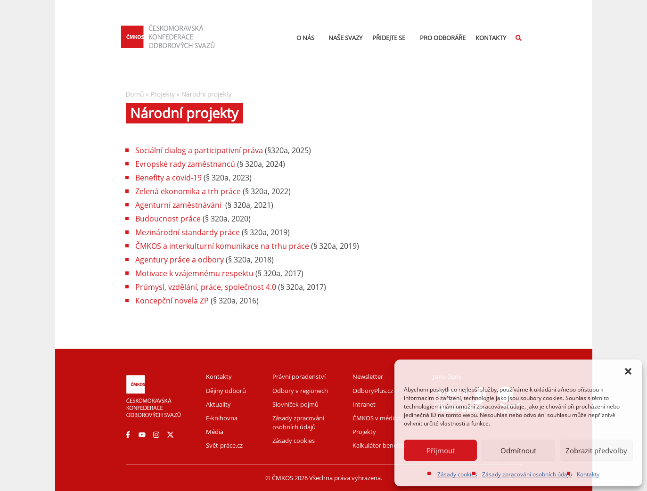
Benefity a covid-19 (168, 177)
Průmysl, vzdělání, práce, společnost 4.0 (205, 287)
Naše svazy (345, 37)
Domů (135, 94)
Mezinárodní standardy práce (187, 232)
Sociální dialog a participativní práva (199, 150)
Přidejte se (391, 37)
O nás (307, 37)
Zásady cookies (457, 474)
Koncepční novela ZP (172, 300)
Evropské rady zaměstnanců (185, 164)
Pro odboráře (443, 37)
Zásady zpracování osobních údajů (527, 474)
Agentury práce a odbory (179, 259)
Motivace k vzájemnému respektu (194, 273)
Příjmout (440, 450)
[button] (628, 371)
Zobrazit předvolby (596, 450)
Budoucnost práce (168, 218)
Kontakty (588, 474)
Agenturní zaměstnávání (178, 205)
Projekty (162, 94)
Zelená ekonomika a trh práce (188, 191)
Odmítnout (518, 450)
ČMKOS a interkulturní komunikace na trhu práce (222, 246)
